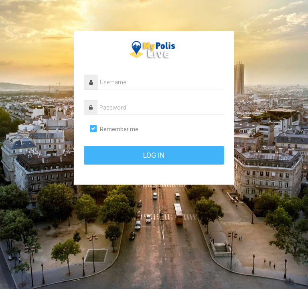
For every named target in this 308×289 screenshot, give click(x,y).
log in (154, 155)
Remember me (119, 129)
